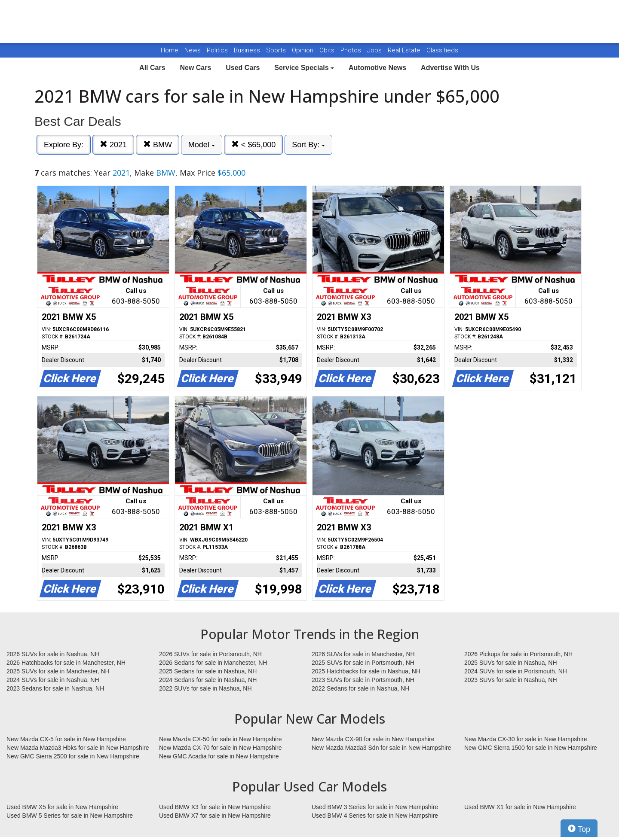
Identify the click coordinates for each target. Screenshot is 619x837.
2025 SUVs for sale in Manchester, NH (58, 671)
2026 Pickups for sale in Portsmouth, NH (518, 654)
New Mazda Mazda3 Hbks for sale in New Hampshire (77, 747)
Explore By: (63, 144)
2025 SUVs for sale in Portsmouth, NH (363, 662)
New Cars (195, 67)
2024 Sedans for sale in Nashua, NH (208, 679)
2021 (113, 144)
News (192, 50)
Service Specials (304, 67)
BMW (157, 144)
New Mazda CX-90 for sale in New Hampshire (373, 739)
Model (201, 144)
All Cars (152, 67)
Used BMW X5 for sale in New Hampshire (62, 807)
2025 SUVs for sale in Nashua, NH (510, 662)
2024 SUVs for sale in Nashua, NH (52, 679)
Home (169, 50)
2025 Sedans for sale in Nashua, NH (208, 671)
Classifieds (442, 50)
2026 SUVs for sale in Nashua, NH (52, 654)
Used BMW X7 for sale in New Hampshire (215, 815)
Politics (217, 50)
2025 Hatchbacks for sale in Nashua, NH (366, 671)
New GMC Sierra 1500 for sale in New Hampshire (530, 747)
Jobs (375, 50)
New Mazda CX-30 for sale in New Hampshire (525, 739)
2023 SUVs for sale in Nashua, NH (510, 679)
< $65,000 (253, 144)
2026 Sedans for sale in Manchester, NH (213, 662)
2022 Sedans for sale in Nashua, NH (360, 688)
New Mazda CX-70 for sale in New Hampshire (220, 747)
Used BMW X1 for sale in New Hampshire (520, 807)
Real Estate (405, 50)
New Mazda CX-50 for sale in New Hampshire (220, 739)
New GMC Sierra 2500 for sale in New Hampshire (72, 756)
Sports (277, 50)
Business (248, 50)
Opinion (303, 50)
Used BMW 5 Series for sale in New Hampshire (69, 815)
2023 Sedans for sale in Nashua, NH (55, 688)
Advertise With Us (450, 67)
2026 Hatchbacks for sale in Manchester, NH (66, 662)
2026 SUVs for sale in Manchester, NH (363, 654)
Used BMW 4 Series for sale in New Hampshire (375, 815)
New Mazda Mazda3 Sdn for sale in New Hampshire (381, 747)
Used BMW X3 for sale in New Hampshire (215, 807)
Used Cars (243, 67)
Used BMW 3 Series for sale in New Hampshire (375, 807)
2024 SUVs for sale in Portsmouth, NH (515, 671)
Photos (351, 50)
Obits (327, 50)
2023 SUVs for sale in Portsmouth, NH (363, 679)
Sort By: (308, 144)
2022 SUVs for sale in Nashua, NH (205, 688)
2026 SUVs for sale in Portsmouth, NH (210, 654)
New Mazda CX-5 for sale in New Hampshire (66, 739)
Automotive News (377, 67)
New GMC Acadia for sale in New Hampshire (219, 756)
